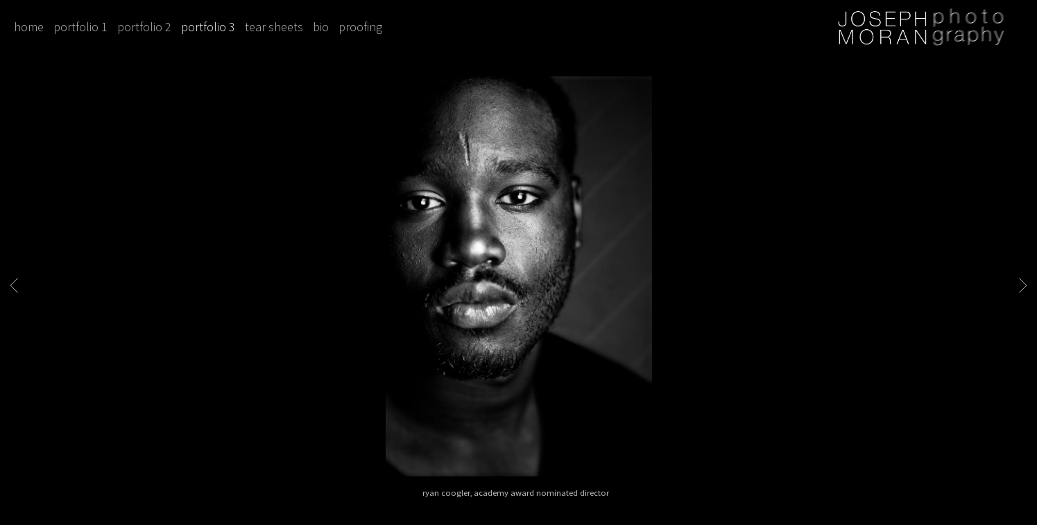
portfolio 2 (144, 27)
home (29, 27)
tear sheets (274, 27)
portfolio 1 (80, 27)
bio (321, 27)
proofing (360, 27)
